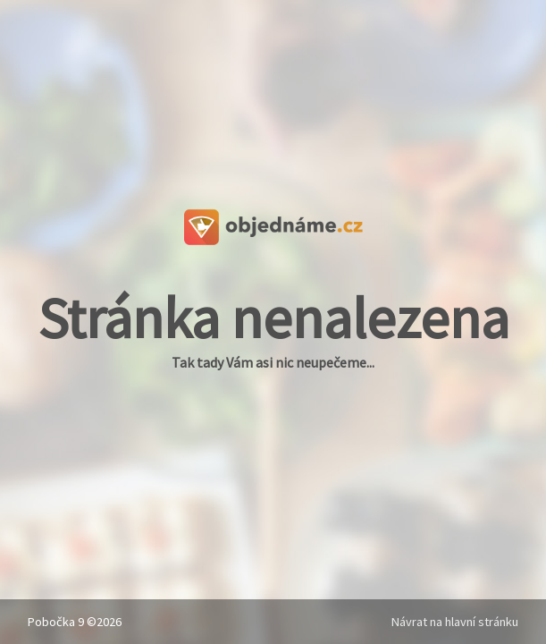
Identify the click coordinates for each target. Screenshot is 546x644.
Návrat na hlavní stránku (454, 622)
